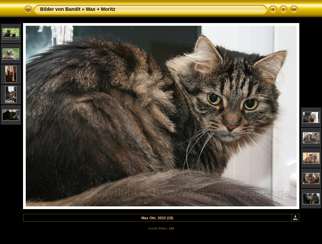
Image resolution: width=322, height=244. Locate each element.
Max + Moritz (100, 9)
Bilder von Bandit (60, 9)
